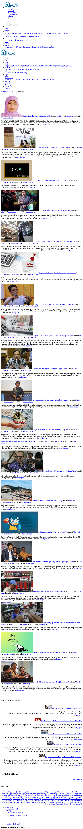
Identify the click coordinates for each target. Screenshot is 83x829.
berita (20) (24, 792)
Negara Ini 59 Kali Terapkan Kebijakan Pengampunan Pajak (57, 273)
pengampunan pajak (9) (42, 793)
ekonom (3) (71, 802)
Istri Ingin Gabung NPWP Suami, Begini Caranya (67, 708)
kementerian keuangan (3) (58, 800)
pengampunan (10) (29, 793)
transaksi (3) (61, 804)
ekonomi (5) (57, 795)
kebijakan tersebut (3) (42, 800)
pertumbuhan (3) (52, 804)
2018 (5, 306)
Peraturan (7, 35)
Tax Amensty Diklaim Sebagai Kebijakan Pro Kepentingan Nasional (53, 561)
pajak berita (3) (31, 800)
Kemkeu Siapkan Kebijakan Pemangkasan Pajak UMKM (49, 369)
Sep (78, 147)
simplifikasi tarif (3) (8, 802)
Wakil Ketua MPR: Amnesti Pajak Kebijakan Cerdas (54, 147)
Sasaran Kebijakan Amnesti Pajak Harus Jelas (37, 116)
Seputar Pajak (9, 807)
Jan (58, 116)
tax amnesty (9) (54, 793)
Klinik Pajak (8, 811)
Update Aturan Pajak (19, 36)
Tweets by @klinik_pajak (12, 824)
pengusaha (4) (34, 797)
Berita (6, 28)
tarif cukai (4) (8, 797)
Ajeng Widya (15, 473)
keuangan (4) (25, 797)
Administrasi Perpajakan (52, 33)
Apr (2, 306)
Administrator (70, 116)
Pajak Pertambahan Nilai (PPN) (35, 33)
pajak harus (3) (12, 800)
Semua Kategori (8, 118)
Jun (73, 369)
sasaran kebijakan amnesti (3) (55, 797)
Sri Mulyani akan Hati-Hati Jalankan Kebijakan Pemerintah (50, 400)
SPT (6, 38)
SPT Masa (8, 40)
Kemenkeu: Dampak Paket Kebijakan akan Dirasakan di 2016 (20, 441)
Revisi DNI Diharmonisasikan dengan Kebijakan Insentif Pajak (52, 682)
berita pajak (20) (16, 792)
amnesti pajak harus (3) (71, 797)
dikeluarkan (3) (52, 802)
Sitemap (10, 16)
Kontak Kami (12, 14)
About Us (11, 11)
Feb (46, 441)
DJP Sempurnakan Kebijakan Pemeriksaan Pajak (53, 532)
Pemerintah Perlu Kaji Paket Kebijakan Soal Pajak (47, 500)
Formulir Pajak (23, 40)
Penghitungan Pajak (66, 33)
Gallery (7, 43)
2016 (60, 116)
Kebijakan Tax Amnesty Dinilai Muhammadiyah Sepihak (50, 430)
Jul (76, 400)
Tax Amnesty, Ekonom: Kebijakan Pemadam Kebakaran (50, 652)
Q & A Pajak (12, 12)
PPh (6, 36)
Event (6, 42)
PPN (8, 36)
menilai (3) (43, 802)
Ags (79, 210)
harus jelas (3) (21, 800)
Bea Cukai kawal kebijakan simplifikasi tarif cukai (48, 591)
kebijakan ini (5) (30, 795)
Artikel (7, 30)
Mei (2, 274)
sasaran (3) (36, 802)
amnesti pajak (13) (42, 792)
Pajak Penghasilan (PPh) (18, 33)
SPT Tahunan (15, 40)
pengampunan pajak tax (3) (32, 799)
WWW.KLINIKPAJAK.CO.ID (17, 815)
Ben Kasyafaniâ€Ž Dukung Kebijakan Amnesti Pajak (55, 210)
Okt (76, 180)
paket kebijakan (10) (16, 793)
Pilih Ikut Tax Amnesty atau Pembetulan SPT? (68, 744)
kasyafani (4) (17, 797)
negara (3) (68, 804)
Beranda (10, 9)
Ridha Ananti (14, 306)
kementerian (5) (66, 795)
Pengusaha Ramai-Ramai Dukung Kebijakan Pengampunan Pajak (53, 335)
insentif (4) (42, 797)
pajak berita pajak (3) (17, 799)
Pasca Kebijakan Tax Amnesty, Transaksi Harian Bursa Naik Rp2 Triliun (55, 241)
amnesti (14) (32, 792)
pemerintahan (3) (62, 802)
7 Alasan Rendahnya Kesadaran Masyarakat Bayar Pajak (65, 734)
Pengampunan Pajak (11, 47)
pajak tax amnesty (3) (48, 799)
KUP (11, 36)
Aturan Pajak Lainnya (32, 36)
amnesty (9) (63, 793)
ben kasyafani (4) (77, 795)
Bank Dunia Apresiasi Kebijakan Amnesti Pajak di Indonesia (51, 180)
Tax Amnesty (9, 45)
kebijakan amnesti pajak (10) (67, 792)
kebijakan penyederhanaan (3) (23, 802)
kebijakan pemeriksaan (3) (74, 800)
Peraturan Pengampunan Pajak (26, 47)
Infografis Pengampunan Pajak (45, 47)
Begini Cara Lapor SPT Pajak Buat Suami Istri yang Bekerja (63, 757)
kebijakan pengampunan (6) (16, 795)
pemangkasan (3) (77, 804)
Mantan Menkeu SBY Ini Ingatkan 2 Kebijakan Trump (60, 471)
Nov (2, 473)
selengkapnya (47, 124)
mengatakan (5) (40, 795)
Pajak (6, 31)
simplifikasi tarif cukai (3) (63, 799)
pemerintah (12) (53, 792)
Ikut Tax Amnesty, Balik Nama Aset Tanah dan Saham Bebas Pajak (61, 721)
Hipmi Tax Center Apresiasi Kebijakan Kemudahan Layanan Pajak (54, 304)
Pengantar (8, 33)
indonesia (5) (49, 795)
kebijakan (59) (6, 792)
